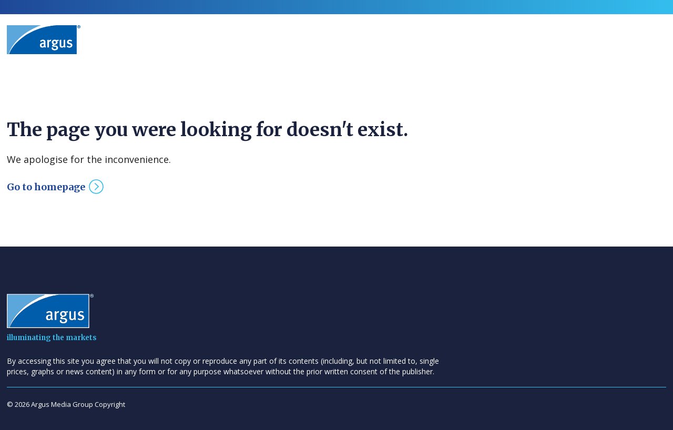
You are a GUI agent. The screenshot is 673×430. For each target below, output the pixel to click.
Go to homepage (46, 187)
